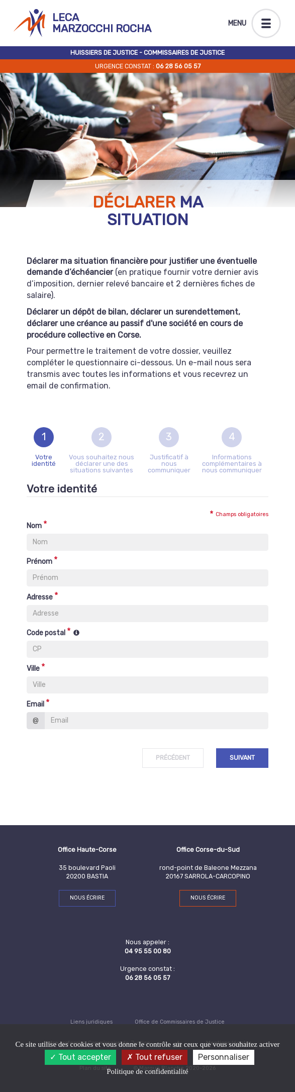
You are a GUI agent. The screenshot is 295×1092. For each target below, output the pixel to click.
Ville (33, 668)
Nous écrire (87, 898)
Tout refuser (154, 1057)
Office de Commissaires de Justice (180, 1022)
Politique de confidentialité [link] (147, 1071)
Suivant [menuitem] (242, 757)
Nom (34, 526)
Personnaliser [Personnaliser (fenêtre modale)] (223, 1057)
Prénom (39, 561)
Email (35, 704)
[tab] (44, 450)
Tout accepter (80, 1057)
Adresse (40, 597)
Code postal (46, 633)
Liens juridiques (91, 1022)
